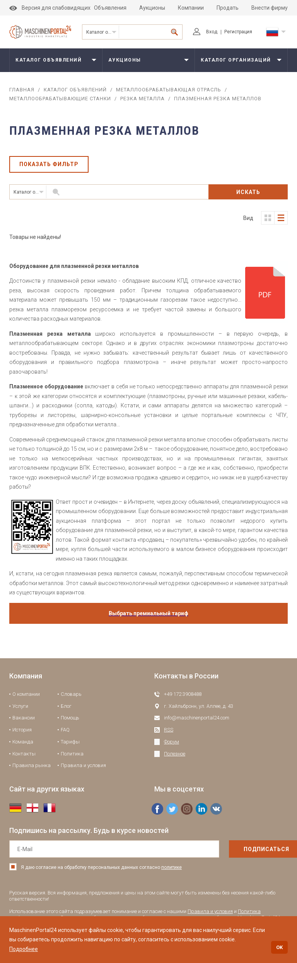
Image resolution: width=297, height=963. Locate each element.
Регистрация (238, 31)
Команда (22, 742)
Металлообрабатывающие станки (60, 98)
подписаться (250, 849)
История (22, 730)
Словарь (71, 694)
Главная (21, 90)
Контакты (24, 754)
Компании (191, 8)
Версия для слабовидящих (49, 8)
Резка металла (142, 98)
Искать (248, 192)
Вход (205, 31)
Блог (66, 706)
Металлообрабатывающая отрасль (168, 90)
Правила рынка (31, 766)
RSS (168, 730)
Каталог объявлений (102, 32)
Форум (171, 742)
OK (279, 947)
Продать (228, 8)
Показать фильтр (49, 164)
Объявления (110, 8)
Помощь (70, 718)
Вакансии (23, 718)
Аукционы (152, 8)
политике (171, 867)
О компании (26, 694)
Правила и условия (83, 766)
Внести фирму (269, 8)
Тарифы (70, 742)
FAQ (65, 730)
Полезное (174, 754)
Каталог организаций (236, 60)
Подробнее (23, 949)
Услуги (20, 706)
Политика (72, 754)
